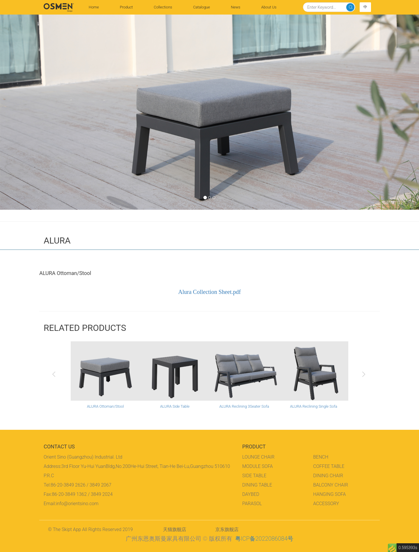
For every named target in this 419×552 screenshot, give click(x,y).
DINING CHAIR (328, 475)
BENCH (320, 457)
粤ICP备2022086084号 (264, 538)
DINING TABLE (257, 485)
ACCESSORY (326, 503)
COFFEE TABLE (328, 466)
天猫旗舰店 (174, 529)
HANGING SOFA (329, 494)
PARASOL (252, 503)
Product (126, 7)
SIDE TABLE (254, 475)
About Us (268, 7)
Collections (163, 7)
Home (99, 6)
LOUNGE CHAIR (258, 457)
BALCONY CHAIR (330, 485)
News (235, 7)
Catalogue (201, 7)
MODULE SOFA (257, 466)
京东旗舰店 (227, 529)
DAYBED (251, 494)
